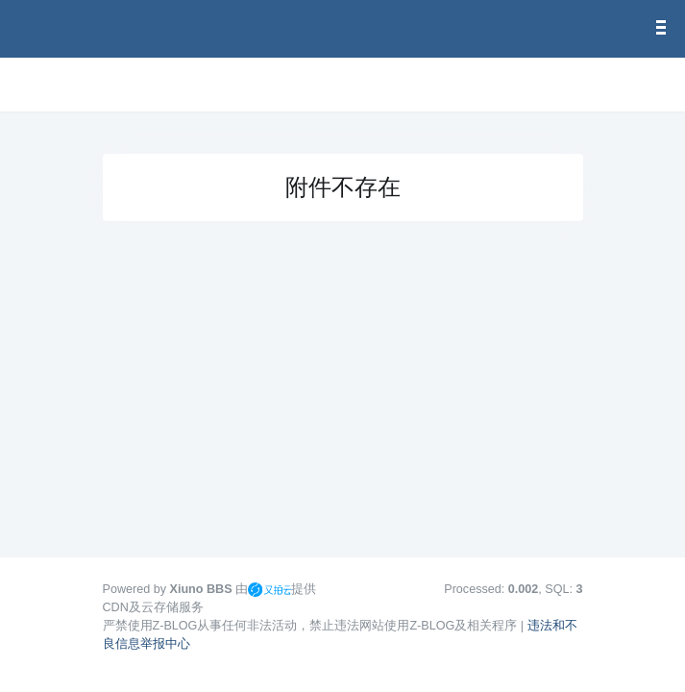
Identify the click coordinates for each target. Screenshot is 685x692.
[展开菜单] (110, 84)
